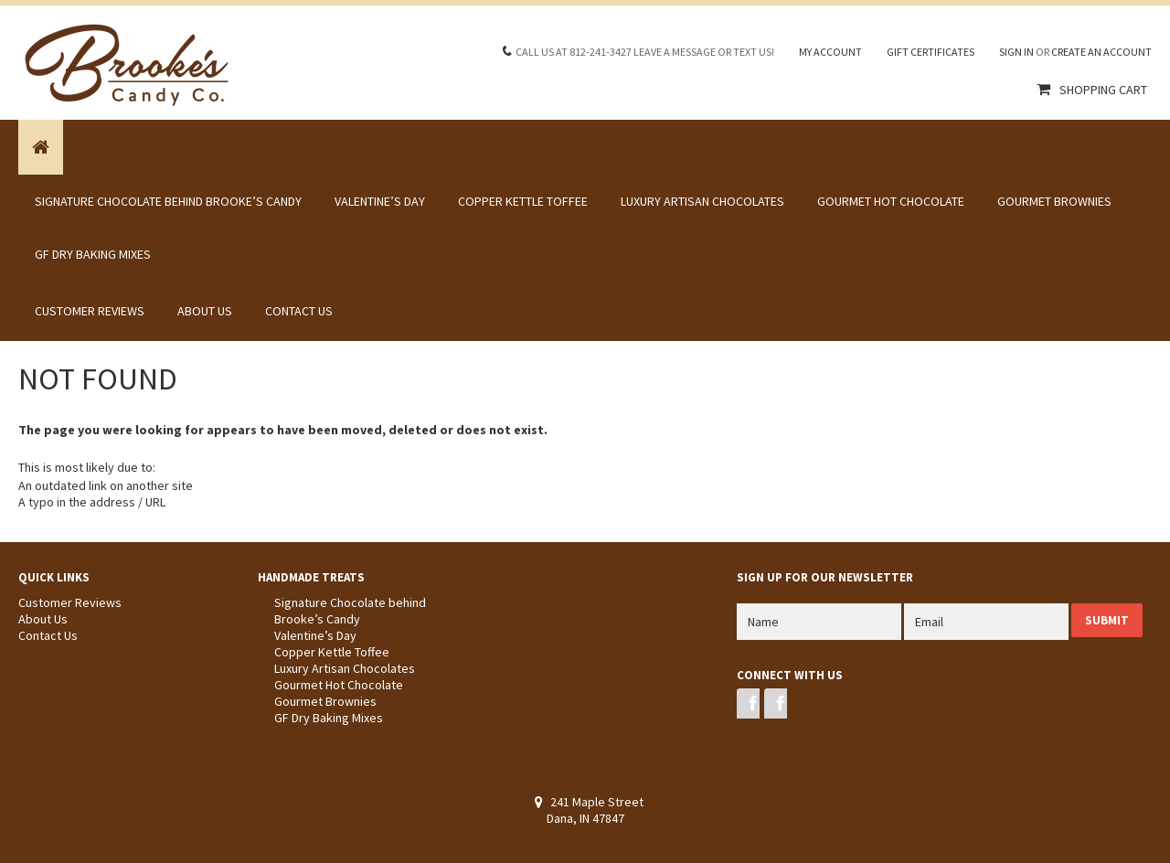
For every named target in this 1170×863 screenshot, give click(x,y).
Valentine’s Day (380, 201)
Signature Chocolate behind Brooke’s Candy (168, 201)
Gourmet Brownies (1054, 201)
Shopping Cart (1103, 89)
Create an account (1101, 52)
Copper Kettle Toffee (523, 201)
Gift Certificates (930, 52)
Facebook (748, 703)
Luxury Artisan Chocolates (702, 201)
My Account (830, 52)
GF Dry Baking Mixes (93, 254)
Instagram (775, 703)
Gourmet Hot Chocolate (890, 201)
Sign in (1016, 52)
